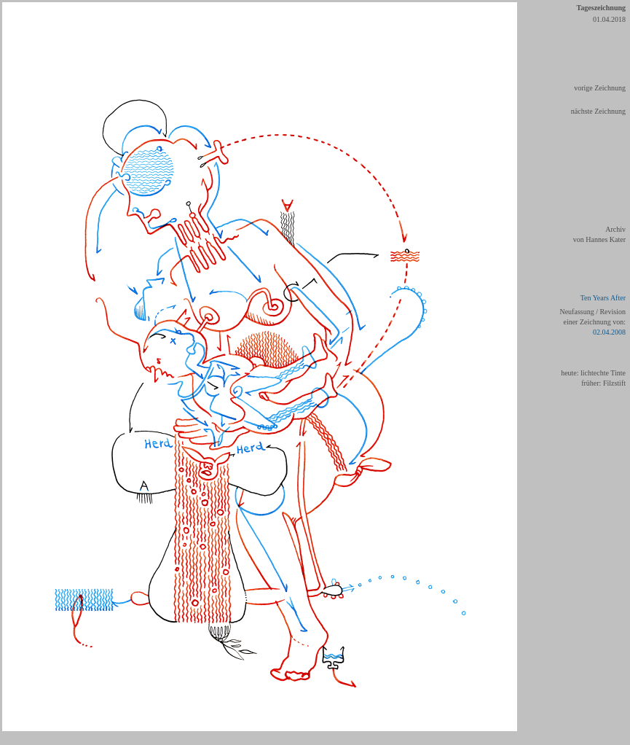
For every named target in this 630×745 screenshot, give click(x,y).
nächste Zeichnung (598, 111)
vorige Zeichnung (600, 88)
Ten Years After (603, 298)
